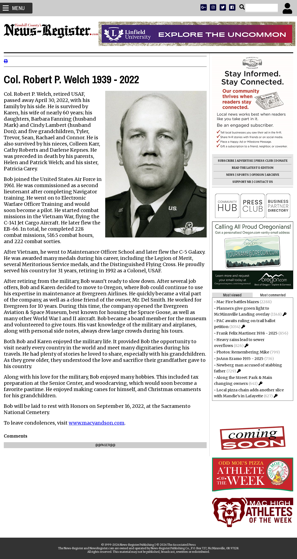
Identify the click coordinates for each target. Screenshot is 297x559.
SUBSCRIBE (224, 161)
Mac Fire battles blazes (236, 301)
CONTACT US (261, 182)
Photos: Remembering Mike (241, 352)
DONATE (280, 161)
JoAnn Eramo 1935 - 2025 (238, 358)
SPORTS (241, 175)
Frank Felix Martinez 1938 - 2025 (245, 333)
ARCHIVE (271, 175)
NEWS (229, 175)
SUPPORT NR (240, 182)
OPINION (256, 175)
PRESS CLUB (262, 161)
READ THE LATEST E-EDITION (251, 168)
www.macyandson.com (98, 429)
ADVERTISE (243, 161)
